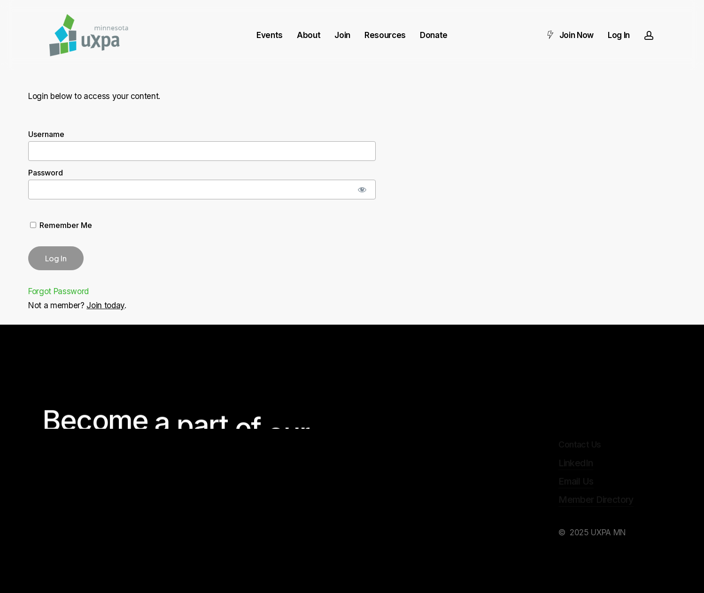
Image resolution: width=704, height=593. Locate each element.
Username (46, 134)
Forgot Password (58, 291)
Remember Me (61, 225)
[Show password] (362, 189)
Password (45, 172)
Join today (105, 305)
